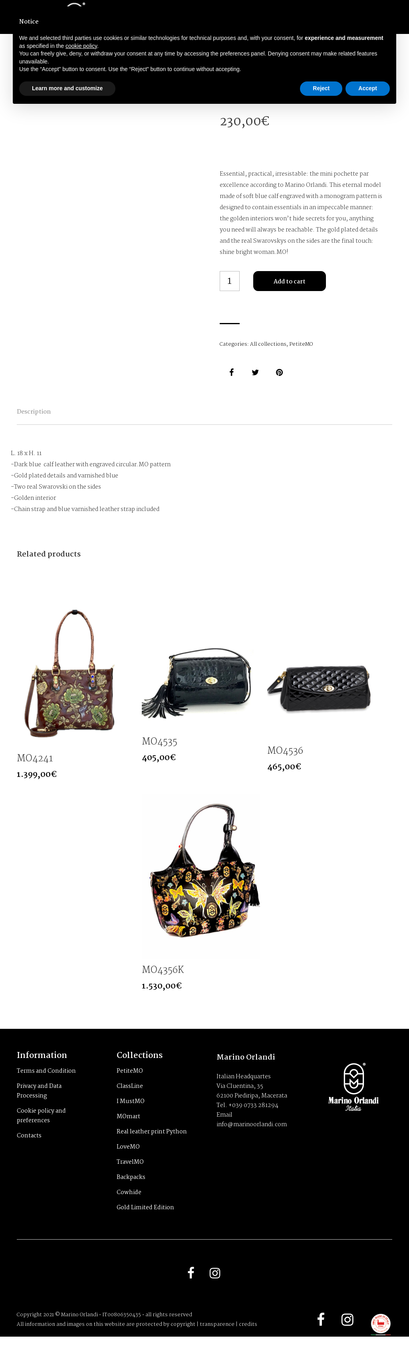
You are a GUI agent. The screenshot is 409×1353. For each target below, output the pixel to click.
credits (248, 1341)
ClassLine (130, 1100)
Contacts (29, 1150)
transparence (217, 1341)
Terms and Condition (46, 1085)
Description (52, 417)
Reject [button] (321, 88)
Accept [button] (367, 88)
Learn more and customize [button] (67, 88)
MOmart (128, 1130)
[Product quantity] (230, 281)
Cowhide (129, 1206)
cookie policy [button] (81, 46)
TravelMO (130, 1176)
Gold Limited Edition (145, 1221)
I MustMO (131, 1115)
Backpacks (131, 1191)
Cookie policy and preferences (41, 1129)
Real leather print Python (152, 1146)
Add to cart (290, 282)
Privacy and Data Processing (39, 1105)
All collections (268, 344)
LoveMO (128, 1161)
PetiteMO (301, 344)
